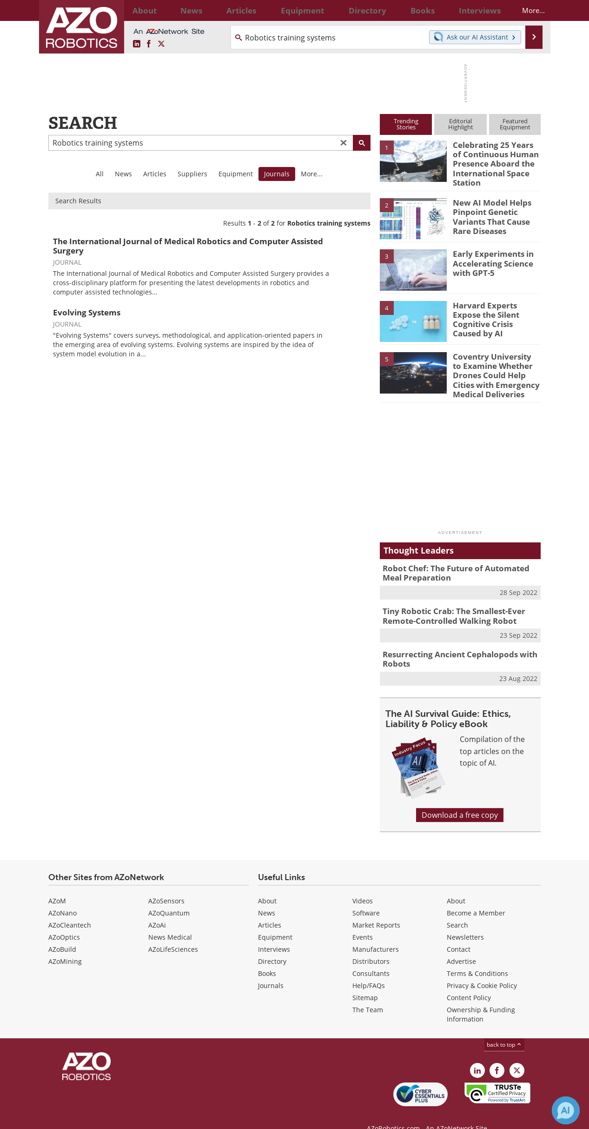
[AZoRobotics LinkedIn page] (136, 44)
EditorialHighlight (460, 124)
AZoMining (65, 944)
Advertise (461, 944)
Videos (362, 884)
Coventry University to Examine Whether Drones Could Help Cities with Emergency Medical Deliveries (496, 368)
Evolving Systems (86, 312)
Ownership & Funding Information (481, 998)
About (267, 884)
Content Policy (469, 980)
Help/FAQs (368, 968)
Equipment (235, 173)
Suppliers (192, 173)
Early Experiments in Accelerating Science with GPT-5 (489, 257)
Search (457, 908)
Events (362, 920)
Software (366, 896)
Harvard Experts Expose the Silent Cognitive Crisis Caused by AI (494, 308)
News (123, 173)
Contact (458, 932)
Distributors (371, 944)
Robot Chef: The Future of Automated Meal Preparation (458, 562)
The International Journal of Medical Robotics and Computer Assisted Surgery (188, 246)
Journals (271, 968)
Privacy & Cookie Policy (482, 968)
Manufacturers (375, 932)
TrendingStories (406, 124)
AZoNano (62, 896)
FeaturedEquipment (515, 124)
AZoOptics (64, 920)
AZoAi (157, 908)
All (100, 173)
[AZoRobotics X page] (161, 44)
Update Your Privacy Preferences (118, 1117)
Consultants (371, 956)
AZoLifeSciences (173, 932)
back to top (504, 1028)
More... (525, 10)
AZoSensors (166, 884)
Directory (272, 944)
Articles (154, 173)
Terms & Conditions (477, 956)
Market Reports (376, 908)
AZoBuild (62, 932)
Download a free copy (460, 799)
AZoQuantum (169, 896)
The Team (367, 993)
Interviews (274, 932)
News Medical (170, 920)
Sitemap (365, 980)
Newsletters (465, 920)
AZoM (57, 884)
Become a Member (476, 896)
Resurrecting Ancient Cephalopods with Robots (453, 644)
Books (267, 956)
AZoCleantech (69, 908)
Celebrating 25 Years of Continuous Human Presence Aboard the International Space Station (493, 161)
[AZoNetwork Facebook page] (148, 44)
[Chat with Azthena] (566, 1110)
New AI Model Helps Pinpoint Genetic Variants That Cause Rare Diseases (488, 210)
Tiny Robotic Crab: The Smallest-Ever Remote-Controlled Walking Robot (447, 603)
